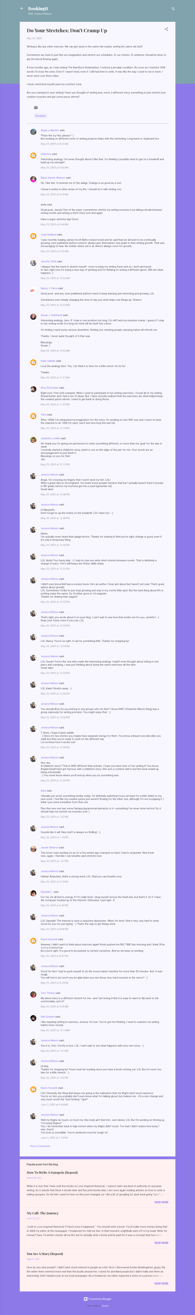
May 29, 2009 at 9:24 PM (54, 982)
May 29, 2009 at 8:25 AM (54, 143)
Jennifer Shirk (48, 261)
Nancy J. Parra (49, 288)
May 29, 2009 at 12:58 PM (55, 747)
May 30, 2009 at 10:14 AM (55, 1030)
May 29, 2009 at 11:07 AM (55, 377)
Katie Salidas (48, 360)
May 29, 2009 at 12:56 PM (55, 693)
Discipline (40, 115)
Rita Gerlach (48, 1016)
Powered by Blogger (97, 1299)
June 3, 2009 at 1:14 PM (54, 1137)
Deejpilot (105, 1306)
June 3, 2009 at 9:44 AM (54, 1104)
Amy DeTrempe (49, 387)
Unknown (46, 154)
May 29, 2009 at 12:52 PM (55, 602)
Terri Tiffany (48, 993)
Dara (43, 790)
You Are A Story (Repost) (45, 1254)
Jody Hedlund (48, 234)
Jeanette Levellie (50, 438)
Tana (43, 414)
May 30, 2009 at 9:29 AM (54, 1006)
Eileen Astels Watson (53, 177)
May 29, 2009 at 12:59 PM (55, 780)
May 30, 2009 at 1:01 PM (54, 1050)
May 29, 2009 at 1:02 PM (54, 816)
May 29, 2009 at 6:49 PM (54, 905)
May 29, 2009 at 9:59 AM (54, 251)
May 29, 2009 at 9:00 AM (54, 167)
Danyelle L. (47, 891)
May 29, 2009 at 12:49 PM (55, 545)
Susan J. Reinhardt (51, 315)
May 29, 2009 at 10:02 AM (55, 278)
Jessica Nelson (49, 474)
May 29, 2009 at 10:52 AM (55, 350)
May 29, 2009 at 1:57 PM (54, 861)
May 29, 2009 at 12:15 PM (55, 464)
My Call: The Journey (43, 1213)
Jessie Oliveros (49, 847)
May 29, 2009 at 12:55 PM (55, 673)
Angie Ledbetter (50, 130)
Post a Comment (40, 1146)
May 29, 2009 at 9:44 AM (54, 224)
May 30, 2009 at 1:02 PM (54, 1077)
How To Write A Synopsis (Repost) (52, 1172)
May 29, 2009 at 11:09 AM (55, 404)
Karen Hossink (49, 939)
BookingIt (38, 8)
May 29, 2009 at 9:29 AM (54, 194)
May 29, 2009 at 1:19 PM (54, 837)
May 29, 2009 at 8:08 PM (54, 929)
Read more (161, 1202)
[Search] (173, 9)
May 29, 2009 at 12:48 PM (55, 494)
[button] (166, 29)
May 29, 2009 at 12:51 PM (55, 568)
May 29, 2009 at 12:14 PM (55, 428)
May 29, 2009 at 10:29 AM (55, 305)
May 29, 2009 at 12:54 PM (55, 625)
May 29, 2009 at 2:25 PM (54, 881)
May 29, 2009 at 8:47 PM (54, 956)
